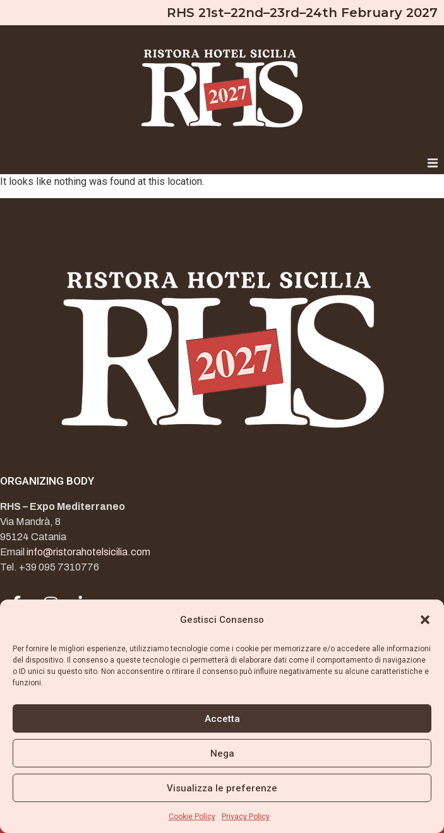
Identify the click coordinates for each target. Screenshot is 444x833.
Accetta (222, 718)
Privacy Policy (246, 816)
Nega (222, 753)
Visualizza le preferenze (222, 788)
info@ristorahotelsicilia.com (88, 551)
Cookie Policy (192, 816)
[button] (425, 619)
